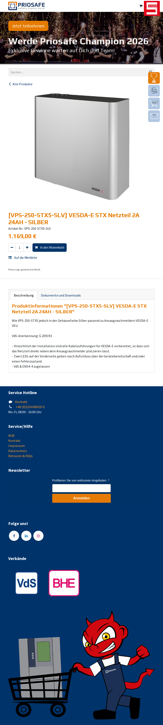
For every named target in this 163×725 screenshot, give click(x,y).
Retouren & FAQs (20, 456)
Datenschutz (17, 451)
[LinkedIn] (26, 536)
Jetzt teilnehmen (28, 25)
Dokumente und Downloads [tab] (61, 295)
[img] (154, 78)
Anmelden (81, 498)
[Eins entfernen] (11, 247)
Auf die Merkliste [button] (22, 257)
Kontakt (21, 402)
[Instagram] (38, 536)
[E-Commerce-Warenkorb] (141, 6)
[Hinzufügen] (27, 247)
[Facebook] (14, 536)
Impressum (16, 446)
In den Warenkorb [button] (49, 247)
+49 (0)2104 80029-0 (30, 407)
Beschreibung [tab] (24, 295)
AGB (11, 435)
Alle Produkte (20, 84)
